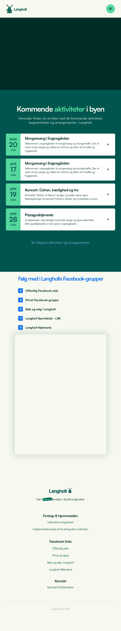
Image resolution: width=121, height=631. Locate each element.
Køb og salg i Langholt (60, 562)
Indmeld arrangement (60, 522)
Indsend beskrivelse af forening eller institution (60, 529)
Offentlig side (60, 548)
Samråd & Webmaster (60, 587)
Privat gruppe (60, 555)
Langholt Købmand (60, 569)
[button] (110, 8)
